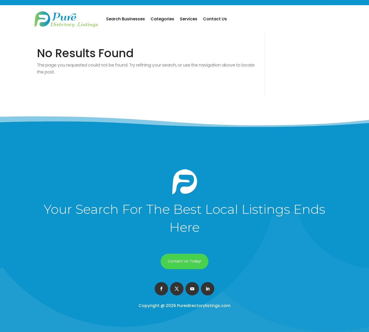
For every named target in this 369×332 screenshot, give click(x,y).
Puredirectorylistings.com (203, 306)
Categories (162, 19)
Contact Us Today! (184, 261)
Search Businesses (125, 19)
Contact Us (215, 19)
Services (188, 19)
